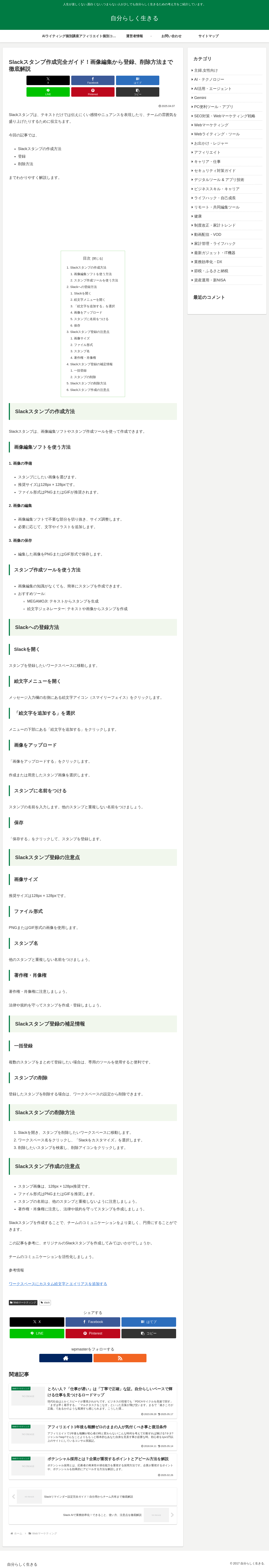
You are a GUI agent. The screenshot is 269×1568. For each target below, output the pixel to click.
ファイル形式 (83, 338)
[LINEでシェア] (107, 80)
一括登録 (79, 365)
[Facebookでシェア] (50, 80)
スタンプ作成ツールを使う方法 (96, 270)
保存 (76, 317)
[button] (163, 80)
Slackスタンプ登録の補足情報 (91, 358)
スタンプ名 (81, 345)
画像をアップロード (88, 304)
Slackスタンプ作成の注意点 (90, 385)
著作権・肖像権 (84, 351)
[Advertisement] (93, 205)
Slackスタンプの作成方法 (88, 256)
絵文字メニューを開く (89, 290)
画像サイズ (81, 331)
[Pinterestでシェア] (135, 80)
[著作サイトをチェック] (88, 1354)
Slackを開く (82, 283)
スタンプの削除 (84, 372)
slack (45, 1298)
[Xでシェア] (22, 80)
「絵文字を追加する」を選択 (94, 297)
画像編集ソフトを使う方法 (93, 263)
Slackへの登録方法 (83, 276)
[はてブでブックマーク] (78, 80)
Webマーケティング (23, 1298)
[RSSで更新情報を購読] (98, 1354)
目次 (87, 247)
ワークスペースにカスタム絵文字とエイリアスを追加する (58, 1280)
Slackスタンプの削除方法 (88, 379)
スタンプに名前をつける (91, 311)
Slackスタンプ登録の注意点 (90, 324)
